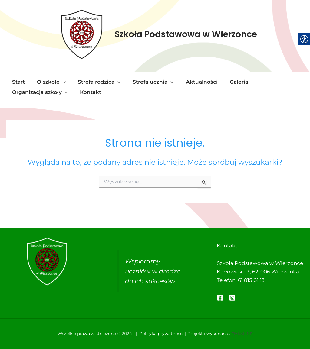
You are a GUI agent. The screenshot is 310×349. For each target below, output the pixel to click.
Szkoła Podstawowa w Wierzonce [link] (186, 34)
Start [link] (17, 82)
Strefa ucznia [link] (146, 82)
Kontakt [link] (87, 93)
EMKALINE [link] (242, 334)
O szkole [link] (48, 82)
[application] (60, 82)
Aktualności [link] (193, 82)
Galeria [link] (229, 82)
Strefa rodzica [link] (94, 82)
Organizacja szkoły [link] (39, 93)
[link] (81, 34)
